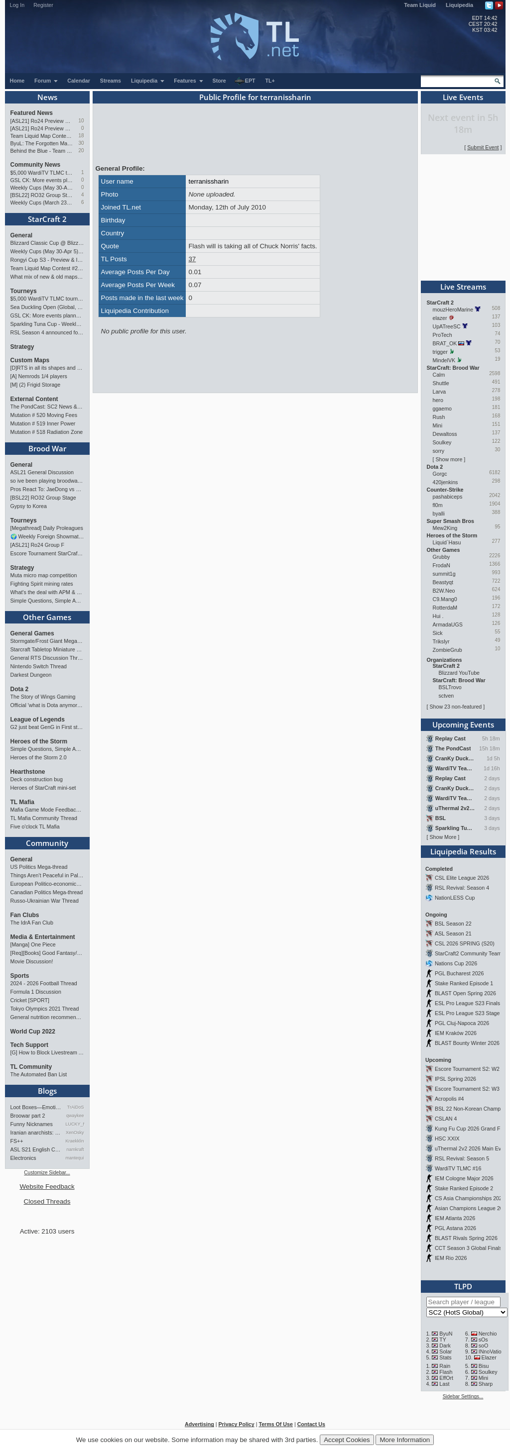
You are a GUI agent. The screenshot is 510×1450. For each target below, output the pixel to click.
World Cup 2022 (32, 1031)
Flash (445, 1372)
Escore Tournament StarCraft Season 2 (47, 553)
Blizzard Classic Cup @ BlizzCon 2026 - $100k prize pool (47, 243)
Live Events (463, 97)
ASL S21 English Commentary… (36, 1149)
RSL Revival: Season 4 (462, 888)
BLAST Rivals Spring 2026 (466, 1238)
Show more (448, 459)
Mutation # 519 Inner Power (43, 423)
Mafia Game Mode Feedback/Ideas (47, 810)
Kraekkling (75, 1141)
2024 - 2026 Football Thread (43, 983)
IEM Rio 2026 (451, 1258)
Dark (445, 1345)
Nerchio (488, 1334)
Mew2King (445, 528)
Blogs (47, 1091)
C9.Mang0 (445, 599)
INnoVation (492, 1351)
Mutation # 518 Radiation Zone (46, 432)
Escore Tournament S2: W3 (467, 1089)
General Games (32, 633)
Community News (35, 164)
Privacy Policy (236, 1424)
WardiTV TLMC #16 (458, 1168)
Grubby (441, 557)
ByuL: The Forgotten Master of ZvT (42, 143)
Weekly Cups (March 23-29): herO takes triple (42, 203)
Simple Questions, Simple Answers (47, 601)
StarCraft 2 (47, 219)
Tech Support (29, 1044)
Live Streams (463, 287)
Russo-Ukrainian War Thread (44, 901)
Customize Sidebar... (47, 1172)
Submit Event (483, 147)
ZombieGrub (447, 650)
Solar (445, 1351)
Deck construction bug (36, 779)
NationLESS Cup (455, 898)
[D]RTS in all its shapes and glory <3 (47, 368)
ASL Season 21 (453, 933)
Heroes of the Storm (39, 741)
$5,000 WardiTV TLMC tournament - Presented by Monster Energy (42, 173)
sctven (446, 696)
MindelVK (444, 360)
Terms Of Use (275, 1424)
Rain (444, 1366)
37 (192, 259)
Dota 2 (19, 689)
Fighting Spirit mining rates (41, 584)
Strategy (22, 346)
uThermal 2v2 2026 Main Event (472, 1148)
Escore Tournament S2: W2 (467, 1069)
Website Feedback (46, 1186)
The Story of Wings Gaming (43, 697)
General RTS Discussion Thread (47, 658)
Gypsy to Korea (28, 506)
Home (17, 81)
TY (442, 1340)
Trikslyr (441, 641)
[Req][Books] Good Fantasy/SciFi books (47, 953)
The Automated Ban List (38, 1074)
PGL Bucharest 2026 (459, 973)
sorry (439, 451)
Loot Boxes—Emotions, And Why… (36, 1107)
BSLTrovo (450, 687)
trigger (440, 352)
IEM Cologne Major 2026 (464, 1178)
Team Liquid (420, 5)
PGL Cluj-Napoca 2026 (462, 1023)
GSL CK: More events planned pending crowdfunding (42, 180)
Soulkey (442, 442)
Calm (439, 375)
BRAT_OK (445, 343)
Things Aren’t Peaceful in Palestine (47, 875)
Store (219, 81)
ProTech (442, 335)
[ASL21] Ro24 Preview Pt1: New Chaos (42, 128)
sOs (483, 1340)
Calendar (78, 81)
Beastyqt (443, 582)
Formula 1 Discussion (35, 992)
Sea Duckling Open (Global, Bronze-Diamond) (47, 307)
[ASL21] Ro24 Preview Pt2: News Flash (42, 121)
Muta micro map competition (43, 575)
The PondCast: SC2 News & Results (47, 407)
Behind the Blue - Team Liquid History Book (42, 151)
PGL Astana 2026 (455, 1228)
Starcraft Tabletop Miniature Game (47, 649)
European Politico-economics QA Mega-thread (47, 884)
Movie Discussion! (31, 961)
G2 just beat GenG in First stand (47, 727)
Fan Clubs (24, 915)
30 (81, 143)
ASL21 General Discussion (42, 472)
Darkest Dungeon (31, 675)
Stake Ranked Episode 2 (464, 1188)
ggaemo (442, 409)
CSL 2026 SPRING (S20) (465, 943)
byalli (439, 514)
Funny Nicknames (31, 1124)
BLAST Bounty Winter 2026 (467, 1043)
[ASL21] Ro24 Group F (37, 545)
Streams (110, 81)
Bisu (484, 1366)
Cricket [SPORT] (30, 1000)
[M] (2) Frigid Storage (35, 385)
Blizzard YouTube (459, 673)
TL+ (270, 81)
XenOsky (75, 1132)
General (21, 235)
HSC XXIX (447, 1138)
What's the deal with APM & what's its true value (47, 592)
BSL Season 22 (453, 924)
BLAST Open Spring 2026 (465, 993)
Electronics (23, 1158)
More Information (405, 1440)
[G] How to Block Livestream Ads (47, 1052)
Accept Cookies (347, 1440)
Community (47, 843)
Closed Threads (47, 1201)
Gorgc (440, 474)
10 (81, 120)
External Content (34, 399)
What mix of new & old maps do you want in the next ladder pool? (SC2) (47, 277)
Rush (439, 417)
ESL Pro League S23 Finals (467, 1003)
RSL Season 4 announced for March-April (47, 332)
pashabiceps (448, 497)
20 (81, 150)
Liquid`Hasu (447, 542)
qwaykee (75, 1115)
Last (444, 1384)
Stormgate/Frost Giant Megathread (47, 641)
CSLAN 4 (446, 1119)
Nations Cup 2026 (456, 963)
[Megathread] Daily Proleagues (46, 528)
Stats (445, 1357)
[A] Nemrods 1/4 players (38, 376)
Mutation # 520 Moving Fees (43, 415)
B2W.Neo (444, 591)
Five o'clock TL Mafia (35, 826)
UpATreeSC (447, 326)
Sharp (486, 1384)
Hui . (438, 616)
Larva (439, 392)
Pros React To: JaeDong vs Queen (47, 489)
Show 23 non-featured (455, 707)
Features (188, 81)
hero (438, 400)
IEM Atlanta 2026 (455, 1218)
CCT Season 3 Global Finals (468, 1248)
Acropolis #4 (449, 1099)
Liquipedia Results (463, 851)
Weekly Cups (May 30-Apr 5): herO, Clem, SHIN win (42, 188)
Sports (19, 975)
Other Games (47, 617)
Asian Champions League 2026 (472, 1208)
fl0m (438, 505)
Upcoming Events (463, 724)
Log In (17, 5)
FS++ (16, 1141)
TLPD (463, 1286)
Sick (438, 633)
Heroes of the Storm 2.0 (38, 757)
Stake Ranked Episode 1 (464, 983)
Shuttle (441, 383)
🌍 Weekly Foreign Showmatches (47, 536)
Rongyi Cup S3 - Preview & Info (47, 260)
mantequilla (75, 1157)
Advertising (199, 1424)
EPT (245, 81)
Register (43, 5)
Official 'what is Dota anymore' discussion (47, 705)
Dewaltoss (445, 434)
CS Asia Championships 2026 (470, 1198)
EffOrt (446, 1378)
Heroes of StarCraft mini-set (43, 788)
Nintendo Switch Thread (38, 666)
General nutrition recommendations (47, 1017)
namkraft (75, 1149)
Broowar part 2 (27, 1116)
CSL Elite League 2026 (462, 878)
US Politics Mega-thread (39, 867)
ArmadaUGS (448, 624)
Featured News (31, 112)
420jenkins (445, 482)
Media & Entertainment (42, 936)
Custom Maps (30, 360)
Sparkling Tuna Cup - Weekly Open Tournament (47, 324)
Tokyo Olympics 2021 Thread (44, 1009)
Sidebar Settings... (463, 1396)
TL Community (31, 1066)
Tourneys (23, 291)
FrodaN (442, 565)
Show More (442, 837)
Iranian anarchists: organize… (36, 1133)
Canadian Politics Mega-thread (46, 892)
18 (81, 135)
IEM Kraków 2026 (456, 1033)
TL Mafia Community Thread (43, 818)
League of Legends (37, 719)
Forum (46, 81)
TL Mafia (22, 802)
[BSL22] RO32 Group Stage (42, 195)
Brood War (47, 448)
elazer (440, 318)
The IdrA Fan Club (31, 923)
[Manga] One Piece (33, 944)
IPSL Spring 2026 (455, 1079)
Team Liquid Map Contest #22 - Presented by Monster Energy (42, 136)
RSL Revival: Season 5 (462, 1158)
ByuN (445, 1334)
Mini (438, 425)
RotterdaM (445, 608)
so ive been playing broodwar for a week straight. (47, 481)
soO (484, 1345)
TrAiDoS (75, 1107)
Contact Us (311, 1424)
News (47, 97)
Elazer (489, 1357)
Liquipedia (459, 5)
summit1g (444, 574)
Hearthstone (27, 771)
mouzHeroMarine (453, 309)
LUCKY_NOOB (75, 1124)
